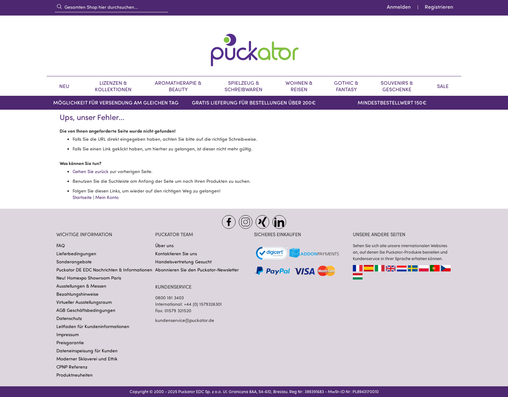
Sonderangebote (74, 261)
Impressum (67, 334)
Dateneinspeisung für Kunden (87, 350)
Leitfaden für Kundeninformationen (92, 326)
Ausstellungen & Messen (81, 286)
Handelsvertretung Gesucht (183, 261)
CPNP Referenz (71, 366)
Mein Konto (107, 197)
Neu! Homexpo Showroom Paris (88, 278)
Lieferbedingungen (76, 253)
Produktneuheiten (74, 375)
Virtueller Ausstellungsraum (84, 302)
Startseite (82, 197)
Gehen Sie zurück (91, 171)
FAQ (60, 245)
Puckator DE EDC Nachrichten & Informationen (104, 269)
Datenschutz (69, 318)
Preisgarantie (70, 342)
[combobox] (111, 7)
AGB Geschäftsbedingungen (85, 310)
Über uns (164, 245)
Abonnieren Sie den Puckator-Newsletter (197, 269)
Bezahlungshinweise (77, 294)
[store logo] (254, 46)
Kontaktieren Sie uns (176, 253)
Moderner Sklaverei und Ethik (87, 358)
